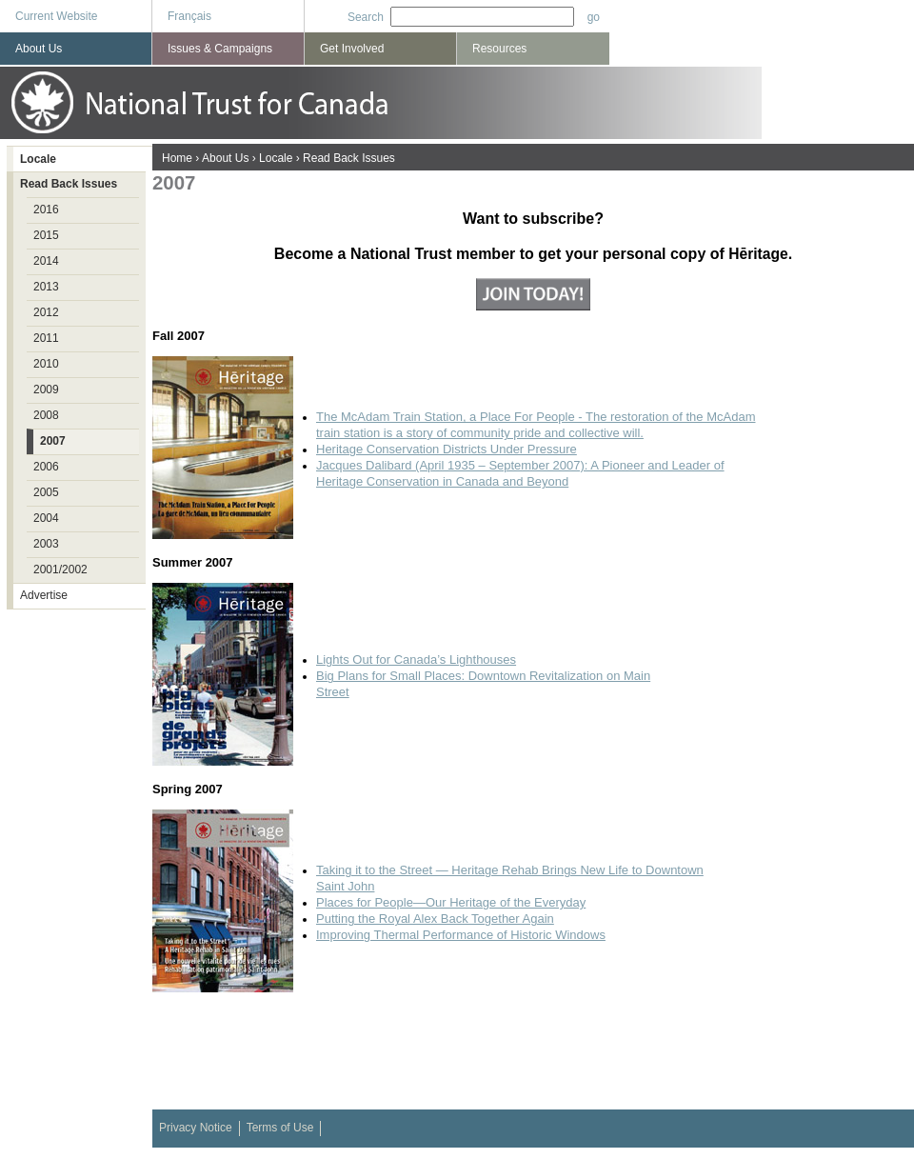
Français (189, 16)
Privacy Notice (195, 1127)
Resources (499, 48)
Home (177, 158)
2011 (46, 338)
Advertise (44, 595)
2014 (46, 261)
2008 (46, 415)
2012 (46, 312)
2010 (46, 363)
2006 (46, 466)
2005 (46, 492)
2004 (46, 518)
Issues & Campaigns (220, 48)
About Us (225, 158)
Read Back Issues (349, 158)
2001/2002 (60, 569)
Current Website (56, 16)
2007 (53, 441)
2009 (46, 389)
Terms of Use (280, 1127)
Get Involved (352, 48)
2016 (46, 209)
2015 (46, 235)
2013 (46, 286)
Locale (275, 158)
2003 (46, 543)
